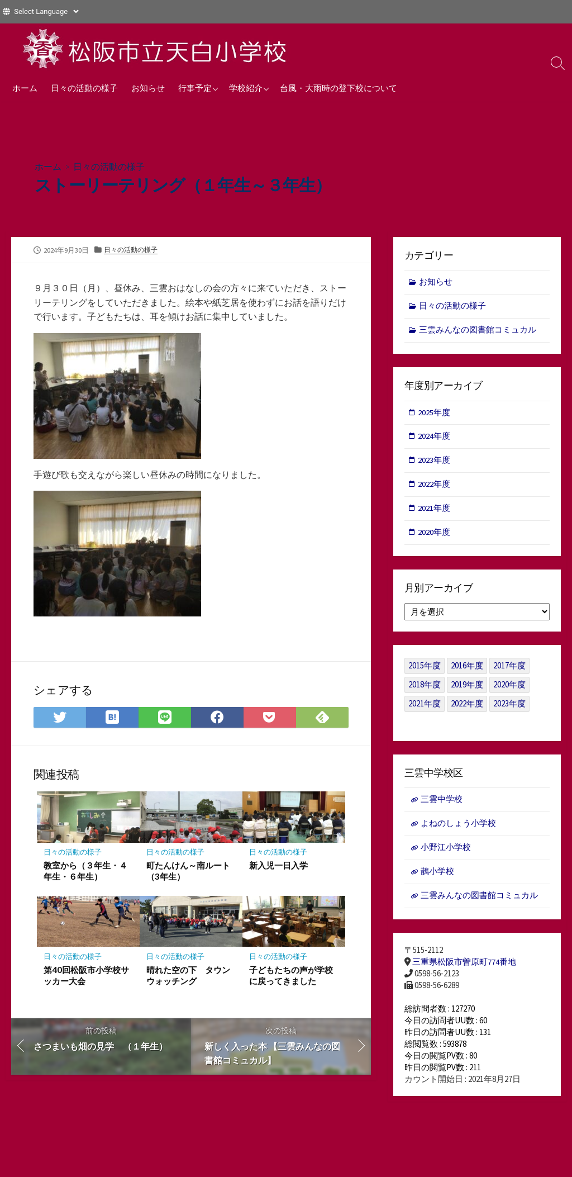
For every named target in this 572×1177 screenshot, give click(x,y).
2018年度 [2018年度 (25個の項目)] (424, 687)
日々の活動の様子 (84, 88)
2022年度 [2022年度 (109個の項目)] (467, 706)
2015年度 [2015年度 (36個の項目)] (424, 668)
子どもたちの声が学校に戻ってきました (291, 975)
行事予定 (195, 88)
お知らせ (148, 88)
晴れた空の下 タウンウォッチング (188, 975)
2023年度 (434, 462)
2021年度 (434, 511)
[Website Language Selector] (46, 11)
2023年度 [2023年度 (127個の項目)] (509, 706)
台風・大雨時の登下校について (338, 88)
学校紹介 (246, 88)
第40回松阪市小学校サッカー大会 (86, 975)
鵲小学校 (437, 876)
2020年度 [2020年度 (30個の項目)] (509, 687)
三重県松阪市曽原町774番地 (464, 966)
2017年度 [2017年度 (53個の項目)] (509, 668)
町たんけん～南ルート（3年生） (188, 870)
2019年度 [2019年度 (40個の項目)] (467, 687)
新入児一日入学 (278, 865)
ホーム (24, 88)
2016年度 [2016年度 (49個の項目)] (467, 668)
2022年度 (434, 486)
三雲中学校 (442, 803)
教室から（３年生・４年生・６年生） (85, 870)
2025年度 (434, 413)
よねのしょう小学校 (458, 827)
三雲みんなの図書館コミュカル (478, 330)
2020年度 (434, 535)
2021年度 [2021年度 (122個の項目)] (424, 706)
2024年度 (434, 438)
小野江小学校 (446, 851)
